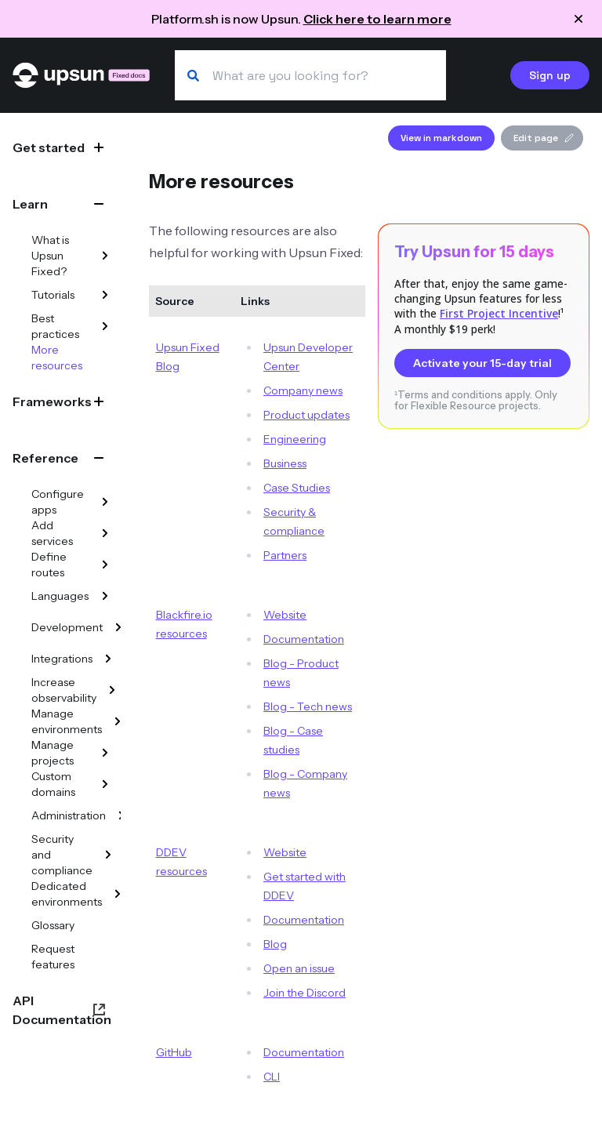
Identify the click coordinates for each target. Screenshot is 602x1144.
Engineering (294, 439)
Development (67, 627)
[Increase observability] (112, 690)
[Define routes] (105, 564)
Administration (68, 815)
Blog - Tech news (307, 706)
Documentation (303, 639)
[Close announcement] (578, 19)
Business (284, 463)
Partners (284, 555)
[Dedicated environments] (117, 894)
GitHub (174, 1052)
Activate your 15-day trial (482, 363)
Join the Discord (304, 993)
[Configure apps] (105, 502)
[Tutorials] (105, 295)
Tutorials (52, 295)
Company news (303, 390)
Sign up (550, 75)
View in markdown (441, 138)
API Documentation (62, 1010)
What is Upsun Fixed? (50, 255)
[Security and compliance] (108, 854)
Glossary (52, 925)
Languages (60, 596)
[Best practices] (105, 326)
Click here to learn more (377, 19)
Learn (30, 204)
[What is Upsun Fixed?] (105, 255)
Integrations (61, 659)
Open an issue (299, 968)
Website (284, 615)
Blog (275, 944)
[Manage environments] (117, 721)
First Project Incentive (499, 313)
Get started (49, 147)
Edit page (543, 138)
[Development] (118, 627)
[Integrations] (108, 658)
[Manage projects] (105, 752)
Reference (45, 458)
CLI (271, 1077)
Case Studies (296, 488)
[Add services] (105, 533)
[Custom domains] (105, 784)
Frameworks (52, 401)
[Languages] (105, 596)
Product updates (306, 415)
